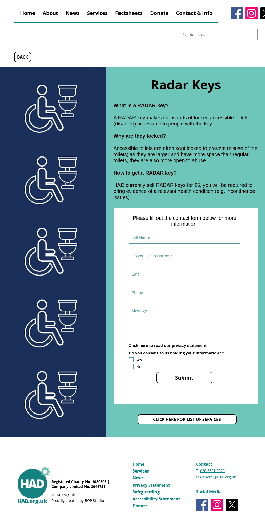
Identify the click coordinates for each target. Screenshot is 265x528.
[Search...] (218, 34)
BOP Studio (94, 500)
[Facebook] (237, 13)
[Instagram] (251, 13)
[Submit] (184, 377)
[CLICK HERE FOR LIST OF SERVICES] (187, 419)
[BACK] (22, 57)
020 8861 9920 (212, 470)
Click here (138, 345)
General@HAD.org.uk (218, 477)
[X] (232, 505)
